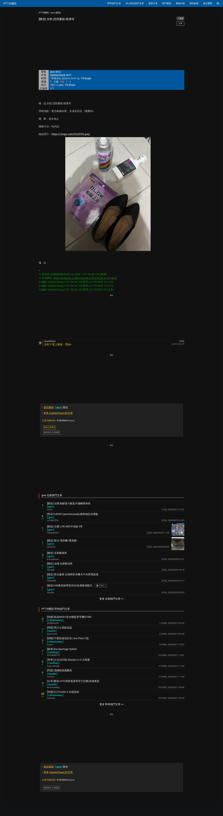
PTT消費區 (44, 12)
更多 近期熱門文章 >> (111, 598)
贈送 (55, 407)
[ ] (50, 506)
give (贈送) (56, 12)
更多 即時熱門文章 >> (111, 704)
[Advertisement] (111, 48)
